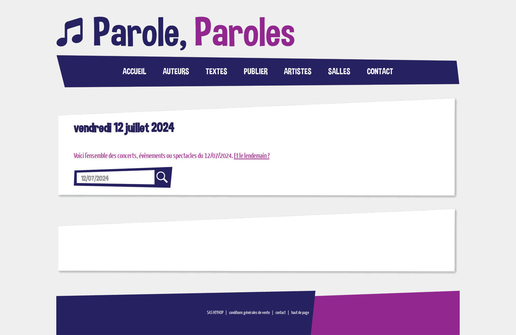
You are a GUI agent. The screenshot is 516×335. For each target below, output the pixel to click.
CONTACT (380, 71)
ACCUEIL (134, 71)
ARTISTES (298, 71)
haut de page (300, 313)
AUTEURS (176, 71)
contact (280, 313)
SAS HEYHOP (215, 313)
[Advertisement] (388, 155)
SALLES (339, 71)
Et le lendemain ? (252, 156)
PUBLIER (256, 71)
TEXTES (216, 71)
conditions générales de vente (249, 313)
